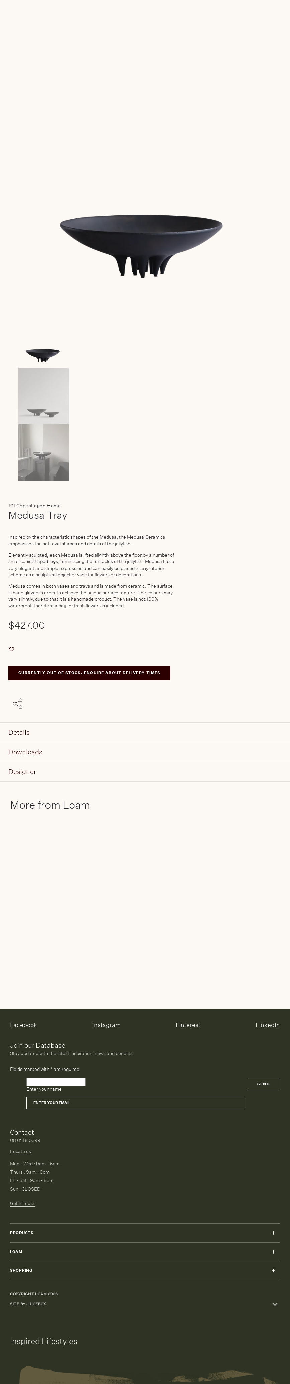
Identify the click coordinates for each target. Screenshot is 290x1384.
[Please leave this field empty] (56, 1082)
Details (19, 732)
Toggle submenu (273, 1233)
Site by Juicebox (28, 1304)
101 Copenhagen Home (34, 506)
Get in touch (22, 1203)
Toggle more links (275, 1304)
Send (263, 1084)
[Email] (135, 1103)
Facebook (23, 1024)
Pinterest (188, 1024)
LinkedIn (268, 1024)
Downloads (25, 752)
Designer (22, 771)
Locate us (20, 1151)
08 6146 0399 (25, 1140)
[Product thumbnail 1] (145, 396)
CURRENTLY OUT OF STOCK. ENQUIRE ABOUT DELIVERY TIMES (89, 672)
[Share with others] (19, 704)
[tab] (145, 732)
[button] (12, 649)
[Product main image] (145, 339)
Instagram (106, 1024)
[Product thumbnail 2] (145, 452)
